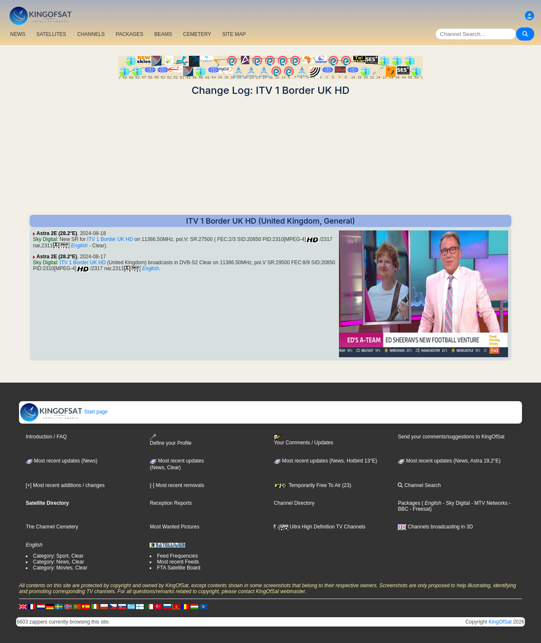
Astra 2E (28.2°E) (56, 233)
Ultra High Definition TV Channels (320, 527)
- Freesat (419, 509)
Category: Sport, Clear (58, 556)
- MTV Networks (489, 503)
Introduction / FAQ (46, 437)
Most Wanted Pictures (174, 527)
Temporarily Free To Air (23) (312, 485)
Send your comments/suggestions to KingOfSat (451, 437)
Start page (63, 412)
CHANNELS (90, 34)
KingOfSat (500, 622)
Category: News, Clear (58, 562)
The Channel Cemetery (52, 527)
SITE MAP (234, 34)
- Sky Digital (455, 503)
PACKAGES (129, 34)
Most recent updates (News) (61, 461)
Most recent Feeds (178, 562)
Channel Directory (294, 503)
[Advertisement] (270, 155)
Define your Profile (170, 440)
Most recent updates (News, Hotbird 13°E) (325, 461)
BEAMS (163, 34)
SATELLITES (51, 34)
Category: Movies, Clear (60, 568)
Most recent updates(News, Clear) (177, 464)
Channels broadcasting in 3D (435, 527)
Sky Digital (45, 239)
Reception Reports (170, 503)
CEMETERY (197, 34)
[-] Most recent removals (177, 485)
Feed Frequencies (177, 556)
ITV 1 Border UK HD (110, 239)
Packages (409, 503)
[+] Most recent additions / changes (65, 485)
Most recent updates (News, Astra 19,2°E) (449, 461)
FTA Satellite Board (178, 568)
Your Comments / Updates (303, 440)
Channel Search (419, 485)
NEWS (17, 34)
